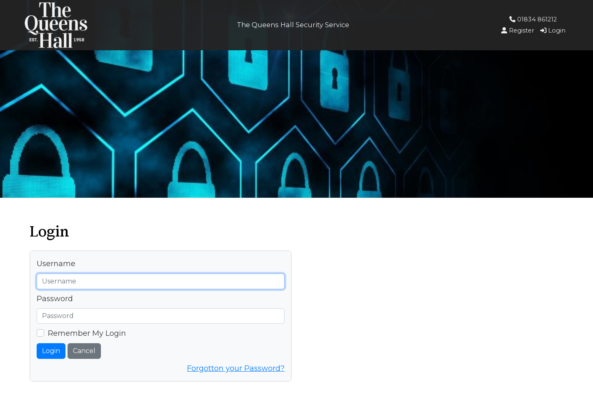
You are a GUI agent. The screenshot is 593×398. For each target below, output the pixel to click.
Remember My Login (87, 333)
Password (55, 298)
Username (56, 263)
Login (51, 351)
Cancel (84, 351)
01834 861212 (533, 19)
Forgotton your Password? (236, 368)
